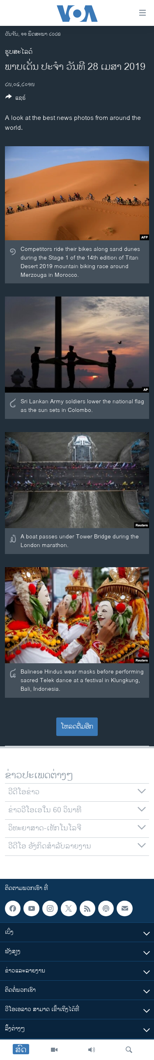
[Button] (15, 99)
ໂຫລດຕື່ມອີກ (77, 726)
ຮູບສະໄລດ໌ (18, 51)
